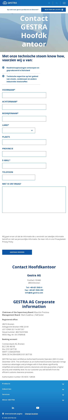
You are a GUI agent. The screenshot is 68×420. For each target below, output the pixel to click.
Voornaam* (8, 90)
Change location (31, 414)
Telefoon (7, 172)
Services (6, 394)
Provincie (7, 148)
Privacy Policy (7, 242)
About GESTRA (8, 400)
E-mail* (6, 160)
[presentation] (11, 223)
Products (6, 384)
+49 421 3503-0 (36, 287)
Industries (6, 389)
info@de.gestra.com (34, 293)
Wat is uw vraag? (11, 183)
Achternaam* (9, 101)
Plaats (6, 136)
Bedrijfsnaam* (10, 113)
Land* (5, 125)
